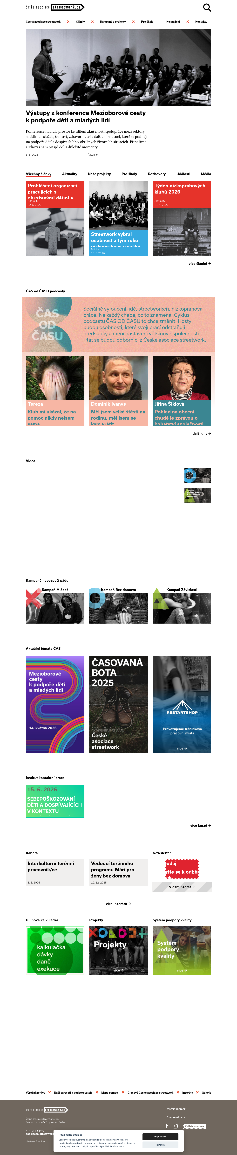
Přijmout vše (160, 1136)
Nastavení (160, 1145)
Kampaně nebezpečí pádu (47, 625)
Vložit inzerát (182, 974)
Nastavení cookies (35, 1141)
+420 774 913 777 (35, 1130)
